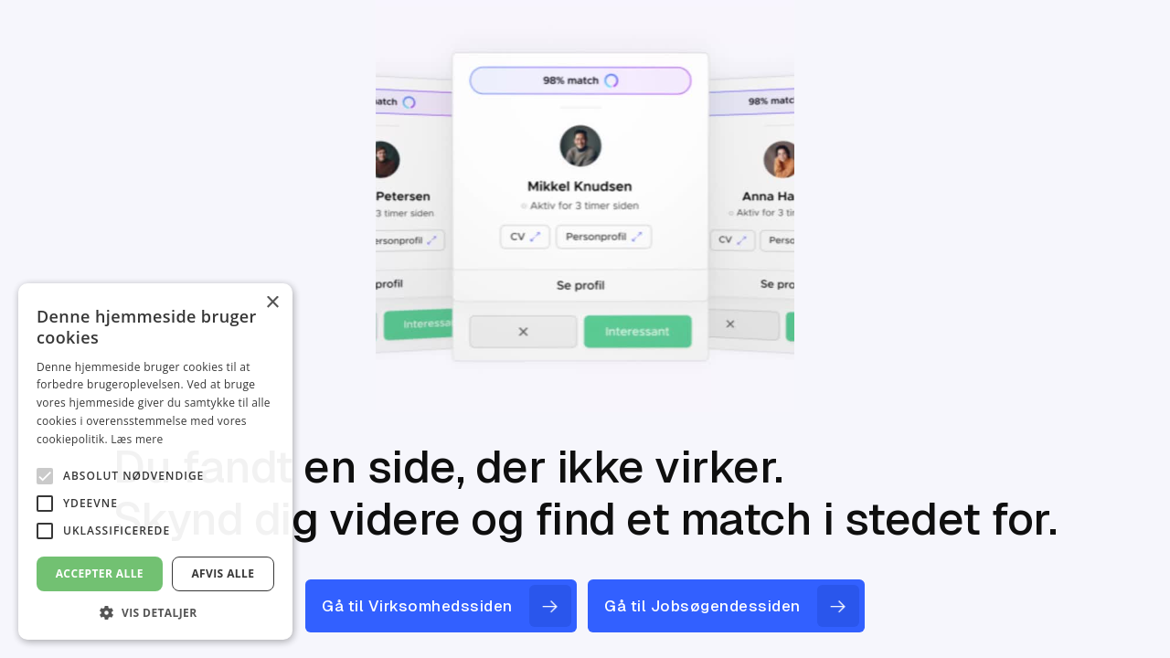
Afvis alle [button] (222, 573)
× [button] (272, 303)
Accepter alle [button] (100, 573)
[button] (155, 612)
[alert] (155, 461)
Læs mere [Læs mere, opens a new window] (137, 439)
